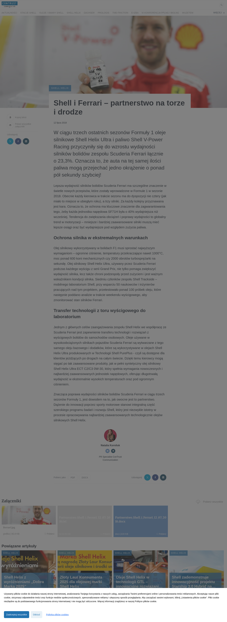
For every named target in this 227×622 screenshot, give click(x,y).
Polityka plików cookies (57, 614)
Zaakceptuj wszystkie (16, 614)
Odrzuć (36, 614)
